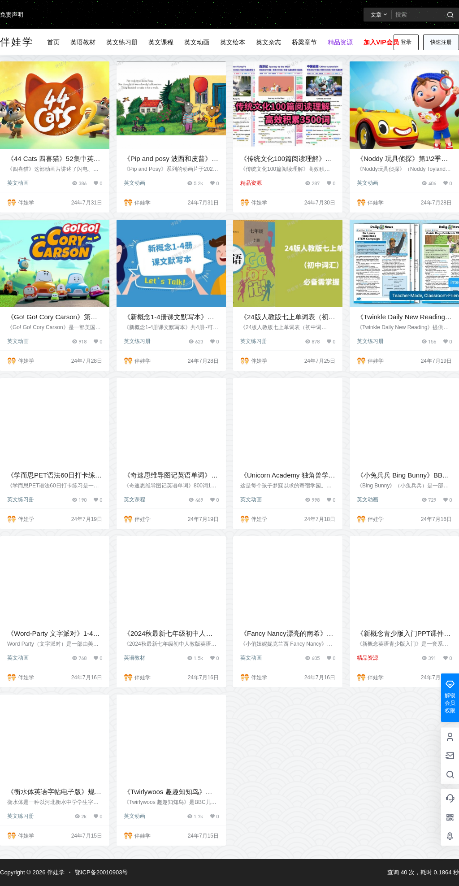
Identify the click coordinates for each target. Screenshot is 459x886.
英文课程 (134, 499)
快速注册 (441, 42)
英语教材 (134, 658)
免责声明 (11, 14)
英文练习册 (137, 341)
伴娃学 (55, 872)
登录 (406, 42)
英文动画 (18, 183)
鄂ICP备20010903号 (101, 872)
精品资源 (251, 183)
